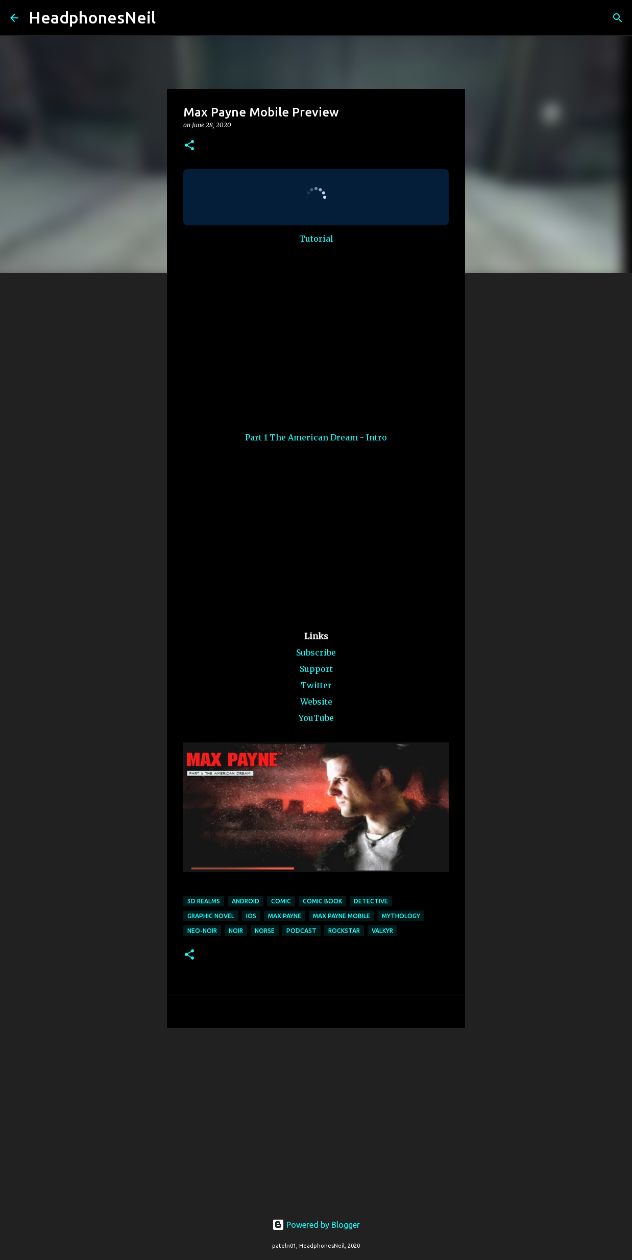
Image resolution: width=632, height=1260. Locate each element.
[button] (189, 146)
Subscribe (316, 652)
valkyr (382, 930)
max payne (284, 916)
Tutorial (316, 239)
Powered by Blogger (316, 1224)
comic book (322, 901)
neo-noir (202, 930)
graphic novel (210, 916)
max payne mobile (341, 916)
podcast (301, 930)
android (245, 901)
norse (265, 930)
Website (316, 701)
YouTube (316, 718)
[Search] (170, 18)
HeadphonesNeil (92, 17)
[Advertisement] (316, 1114)
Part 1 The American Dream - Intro (316, 437)
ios (251, 916)
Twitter (316, 685)
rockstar (344, 930)
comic (281, 901)
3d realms (203, 901)
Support (316, 669)
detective (371, 901)
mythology (401, 916)
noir (236, 930)
